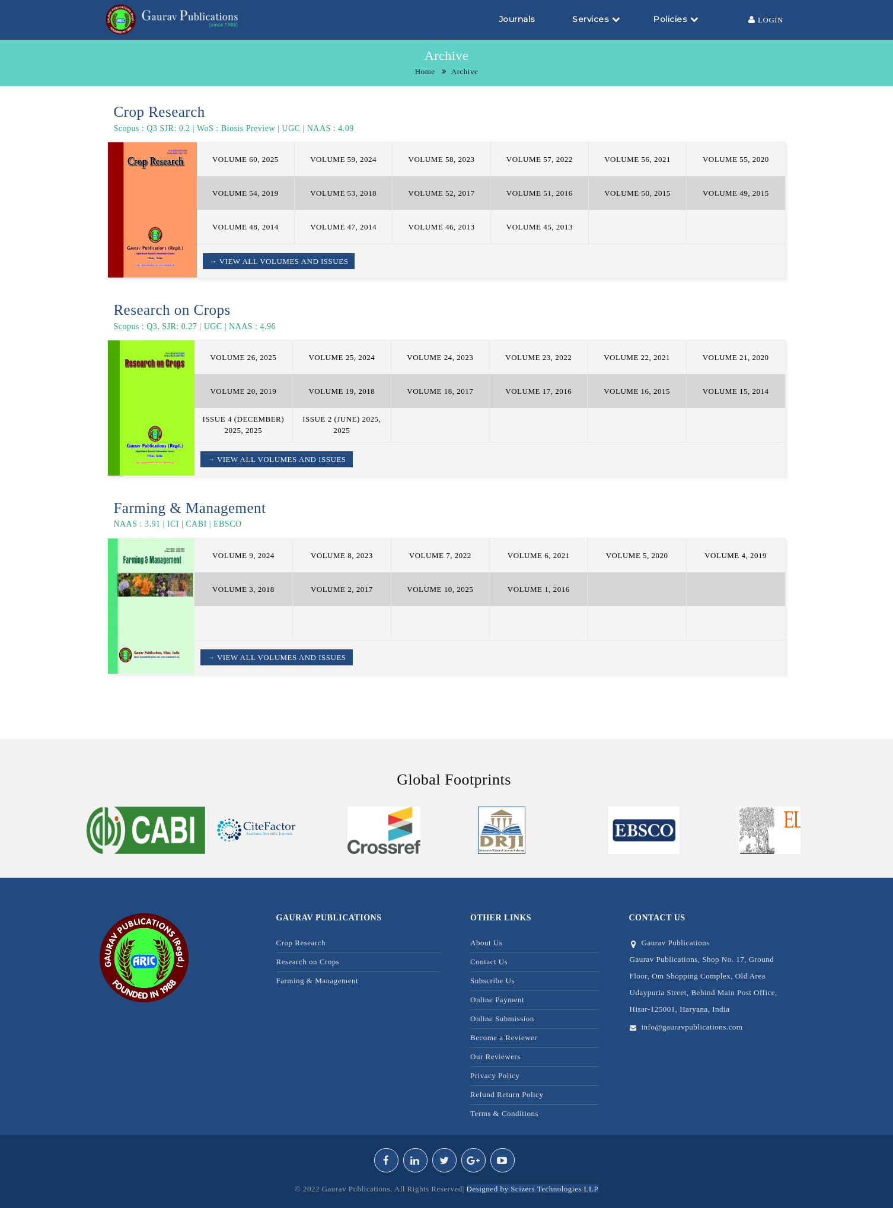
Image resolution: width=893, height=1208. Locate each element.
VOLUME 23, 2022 (538, 357)
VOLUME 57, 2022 (539, 159)
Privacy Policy (494, 1075)
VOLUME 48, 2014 (245, 226)
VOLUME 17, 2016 (538, 391)
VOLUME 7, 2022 (440, 555)
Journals (517, 19)
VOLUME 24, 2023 (440, 357)
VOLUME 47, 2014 (343, 226)
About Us (486, 942)
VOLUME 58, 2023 (442, 159)
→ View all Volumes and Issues (279, 261)
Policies (676, 19)
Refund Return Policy (506, 1094)
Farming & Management (317, 980)
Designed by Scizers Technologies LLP (533, 1188)
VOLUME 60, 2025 (245, 159)
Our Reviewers (495, 1056)
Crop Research (301, 942)
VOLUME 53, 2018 (343, 193)
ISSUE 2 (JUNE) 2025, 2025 (341, 425)
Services (596, 19)
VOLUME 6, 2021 (539, 555)
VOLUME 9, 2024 (243, 555)
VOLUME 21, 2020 (736, 357)
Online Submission (502, 1018)
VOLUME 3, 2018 (243, 589)
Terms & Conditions (504, 1113)
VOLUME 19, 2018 (341, 391)
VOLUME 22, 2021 (637, 357)
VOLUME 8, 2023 (342, 555)
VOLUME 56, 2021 (637, 159)
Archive (464, 71)
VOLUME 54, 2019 (245, 193)
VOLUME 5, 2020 (637, 555)
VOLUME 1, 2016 (539, 589)
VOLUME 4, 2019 (735, 555)
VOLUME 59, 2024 (343, 159)
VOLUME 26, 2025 (243, 357)
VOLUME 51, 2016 (539, 193)
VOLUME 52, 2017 (442, 193)
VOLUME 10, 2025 (440, 589)
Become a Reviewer (503, 1037)
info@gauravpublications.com (692, 1026)
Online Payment (497, 999)
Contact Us (489, 961)
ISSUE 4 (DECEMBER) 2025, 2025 (244, 425)
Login (765, 19)
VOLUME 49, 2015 (736, 193)
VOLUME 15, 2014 (736, 391)
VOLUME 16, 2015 (637, 391)
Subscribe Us (492, 980)
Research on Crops (308, 961)
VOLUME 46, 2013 (442, 226)
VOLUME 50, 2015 (637, 193)
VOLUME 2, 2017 (342, 589)
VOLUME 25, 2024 (341, 357)
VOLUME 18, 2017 (440, 391)
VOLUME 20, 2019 (243, 391)
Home (425, 71)
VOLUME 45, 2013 (539, 226)
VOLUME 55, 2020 (736, 159)
